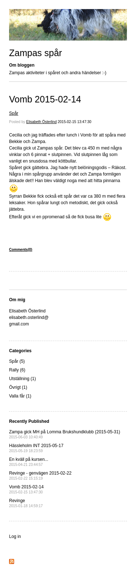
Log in (15, 536)
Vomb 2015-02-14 (45, 99)
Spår (13, 113)
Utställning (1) (22, 378)
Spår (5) (17, 361)
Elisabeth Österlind (41, 122)
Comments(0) (20, 250)
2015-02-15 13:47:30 (74, 122)
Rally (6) (17, 370)
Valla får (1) (20, 396)
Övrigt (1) (18, 387)
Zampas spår (35, 53)
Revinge (26, 503)
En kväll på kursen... (28, 462)
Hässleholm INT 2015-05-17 (36, 448)
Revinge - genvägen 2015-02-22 (40, 475)
